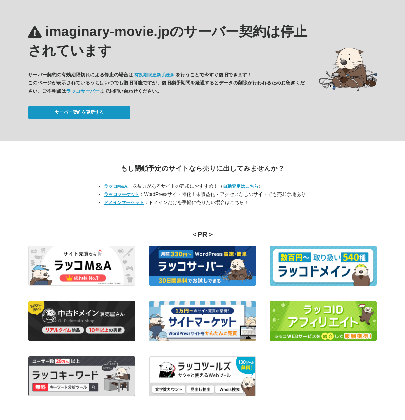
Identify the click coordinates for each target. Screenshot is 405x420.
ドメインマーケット (124, 202)
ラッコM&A (115, 186)
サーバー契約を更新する (79, 112)
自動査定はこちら (240, 186)
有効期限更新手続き (154, 74)
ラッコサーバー (83, 91)
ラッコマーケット (121, 194)
